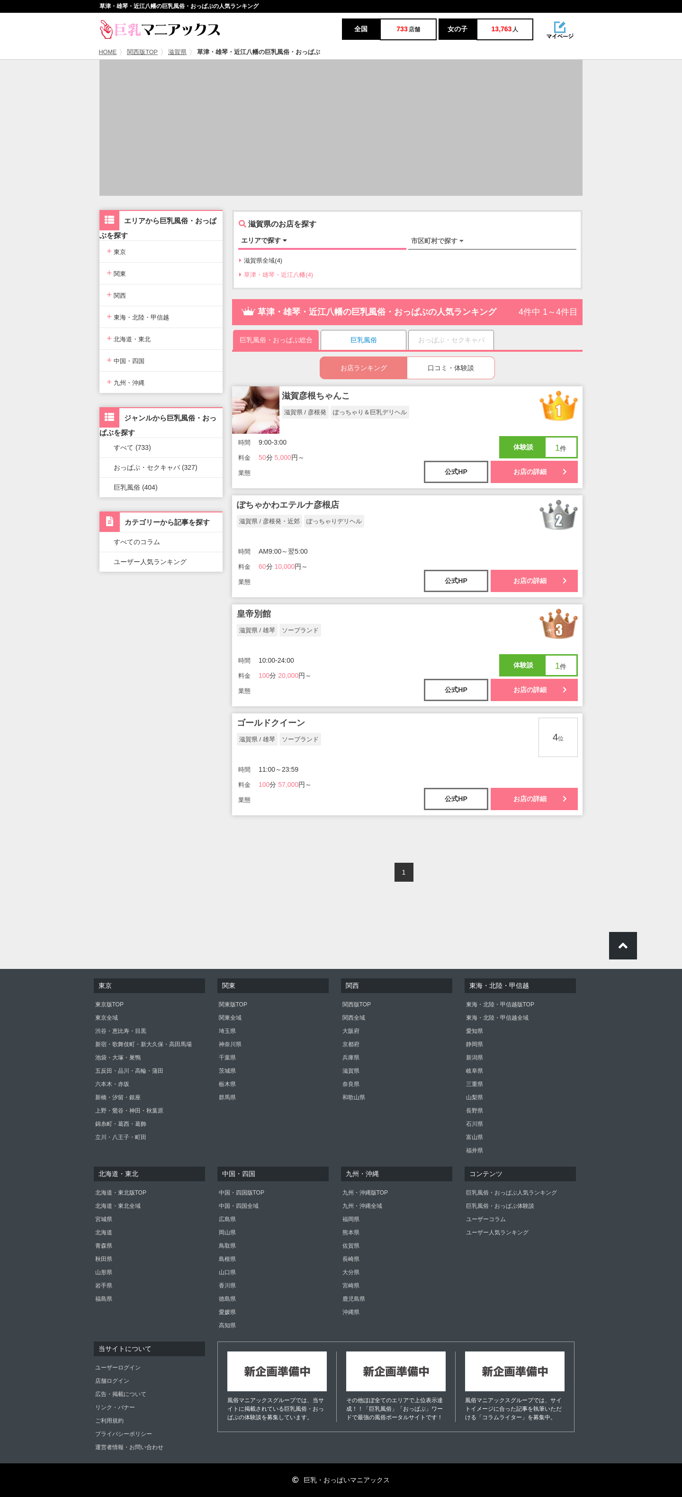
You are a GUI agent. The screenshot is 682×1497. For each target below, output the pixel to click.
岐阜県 (474, 1071)
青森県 (103, 1245)
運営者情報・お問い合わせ (129, 1447)
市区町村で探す (437, 241)
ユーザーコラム (486, 1219)
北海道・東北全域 (118, 1206)
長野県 (474, 1110)
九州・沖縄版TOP (365, 1192)
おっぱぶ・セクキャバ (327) (155, 467)
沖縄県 (350, 1312)
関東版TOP (233, 1004)
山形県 (103, 1272)
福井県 (474, 1150)
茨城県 (227, 1071)
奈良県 (350, 1084)
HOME (108, 52)
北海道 (103, 1232)
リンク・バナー (115, 1407)
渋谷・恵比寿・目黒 (120, 1031)
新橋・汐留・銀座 (118, 1097)
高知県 (227, 1325)
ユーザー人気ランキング (150, 562)
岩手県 (103, 1285)
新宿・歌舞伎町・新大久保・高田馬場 (143, 1044)
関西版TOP (142, 52)
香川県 (227, 1285)
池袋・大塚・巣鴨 (118, 1057)
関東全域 (230, 1017)
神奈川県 (230, 1044)
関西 (116, 295)
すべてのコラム (137, 542)
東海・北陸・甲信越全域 (497, 1017)
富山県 (474, 1137)
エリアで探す (264, 240)
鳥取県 (227, 1245)
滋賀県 (177, 52)
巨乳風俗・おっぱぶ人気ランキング (511, 1192)
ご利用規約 (109, 1420)
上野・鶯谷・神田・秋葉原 (129, 1110)
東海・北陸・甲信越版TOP (500, 1004)
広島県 (227, 1219)
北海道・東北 (129, 338)
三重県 (474, 1084)
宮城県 (103, 1219)
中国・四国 (125, 360)
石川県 (474, 1124)
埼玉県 (227, 1031)
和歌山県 (353, 1097)
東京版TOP (109, 1004)
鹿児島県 (353, 1299)
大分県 (350, 1272)
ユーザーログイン (118, 1367)
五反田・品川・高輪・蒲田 (129, 1071)
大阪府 (350, 1031)
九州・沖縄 (125, 382)
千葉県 (227, 1057)
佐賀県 (350, 1245)
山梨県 (474, 1097)
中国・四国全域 (239, 1206)
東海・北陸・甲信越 (138, 316)
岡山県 (227, 1232)
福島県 (103, 1299)
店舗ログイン (112, 1381)
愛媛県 (227, 1312)
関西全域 (353, 1017)
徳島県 (227, 1299)
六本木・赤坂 (112, 1084)
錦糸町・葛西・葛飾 (120, 1124)
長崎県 (350, 1259)
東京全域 (106, 1017)
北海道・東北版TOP (120, 1192)
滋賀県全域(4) (260, 260)
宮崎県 (350, 1285)
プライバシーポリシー (123, 1434)
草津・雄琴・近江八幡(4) (276, 274)
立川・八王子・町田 (120, 1137)
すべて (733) (132, 447)
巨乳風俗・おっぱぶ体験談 (500, 1206)
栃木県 (227, 1084)
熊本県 (350, 1232)
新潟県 (474, 1057)
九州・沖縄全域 (362, 1206)
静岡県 (474, 1044)
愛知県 (474, 1031)
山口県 (227, 1272)
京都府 (350, 1044)
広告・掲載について (120, 1394)
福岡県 (350, 1219)
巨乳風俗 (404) (136, 487)
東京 (116, 251)
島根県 (227, 1259)
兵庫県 (350, 1057)
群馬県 (227, 1097)
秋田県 (103, 1259)
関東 (116, 273)
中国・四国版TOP (241, 1192)
